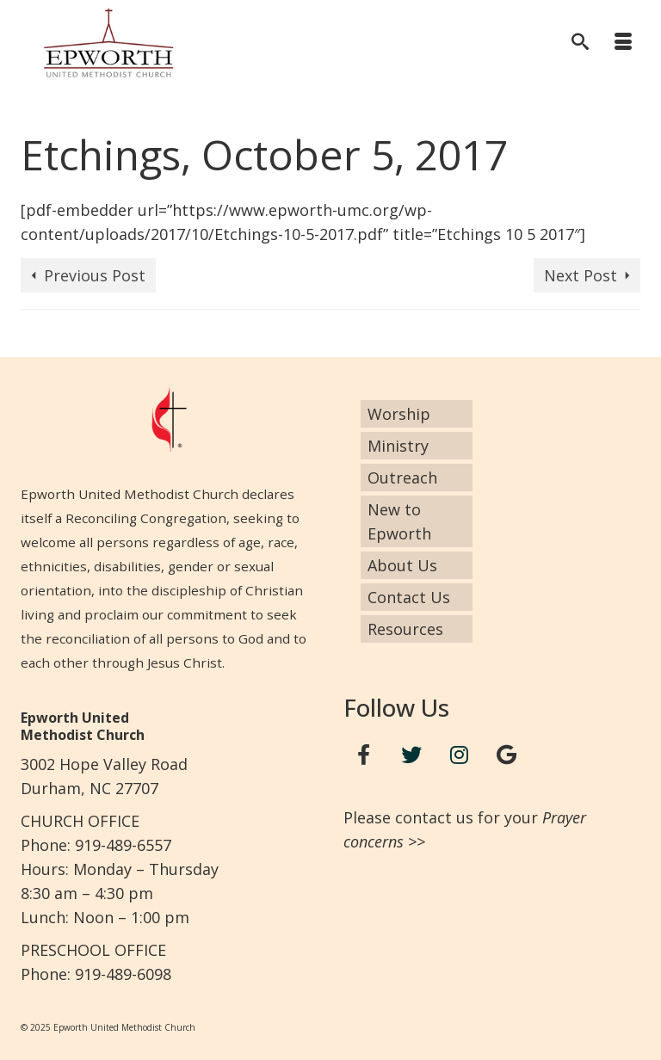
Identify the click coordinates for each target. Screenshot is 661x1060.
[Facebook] (364, 755)
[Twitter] (411, 755)
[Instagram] (459, 755)
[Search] (580, 43)
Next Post (580, 275)
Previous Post (94, 275)
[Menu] (623, 43)
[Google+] (507, 755)
